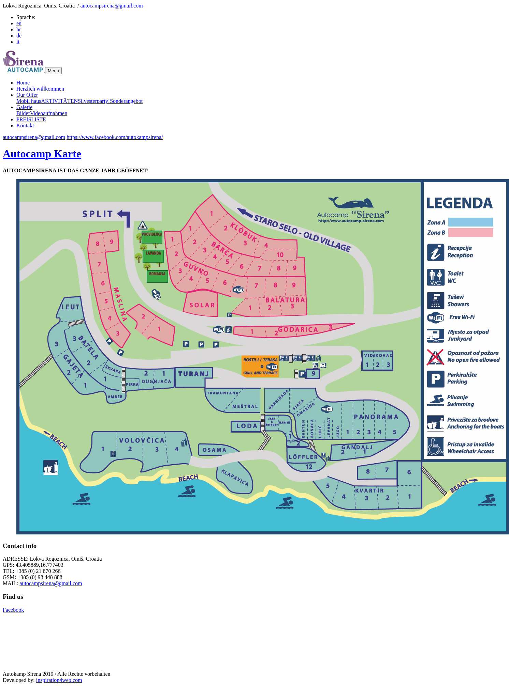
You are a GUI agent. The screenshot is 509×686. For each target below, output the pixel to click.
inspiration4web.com (59, 680)
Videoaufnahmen (48, 113)
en (18, 23)
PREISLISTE (31, 119)
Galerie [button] (24, 107)
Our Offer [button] (27, 95)
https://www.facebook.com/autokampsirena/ (115, 137)
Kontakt (25, 125)
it (17, 42)
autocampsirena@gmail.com (112, 6)
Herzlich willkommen (40, 89)
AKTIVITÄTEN (59, 101)
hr (18, 29)
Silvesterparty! (94, 101)
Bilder (23, 113)
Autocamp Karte (42, 153)
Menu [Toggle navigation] (53, 70)
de (18, 35)
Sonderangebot (126, 101)
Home (23, 82)
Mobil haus (28, 101)
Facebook (13, 610)
